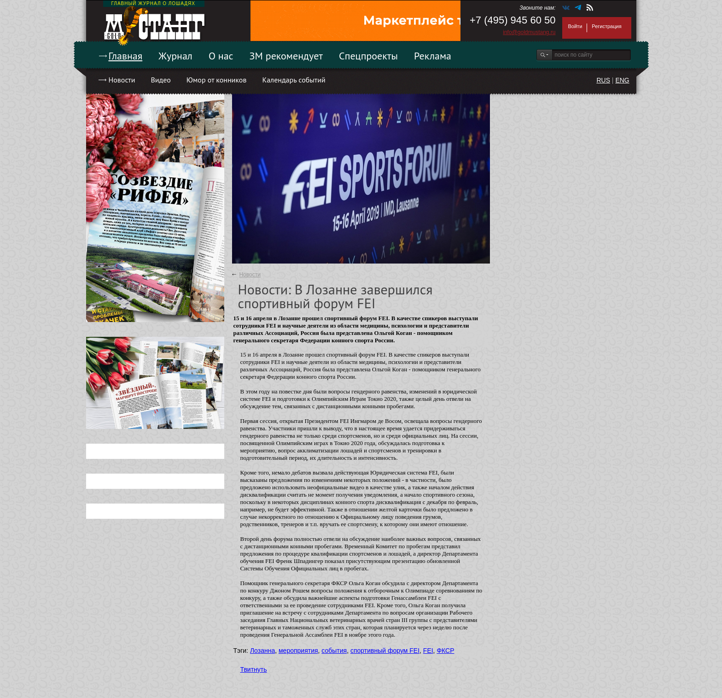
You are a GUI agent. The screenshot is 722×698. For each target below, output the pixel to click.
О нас (221, 55)
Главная (126, 55)
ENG (622, 80)
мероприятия (298, 650)
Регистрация (606, 26)
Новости (122, 79)
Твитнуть (253, 669)
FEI (428, 650)
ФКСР (445, 650)
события (334, 650)
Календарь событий (293, 79)
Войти (575, 26)
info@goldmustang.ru (529, 32)
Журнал (175, 55)
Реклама (432, 55)
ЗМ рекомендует (286, 55)
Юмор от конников (216, 79)
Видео (160, 79)
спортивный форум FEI (384, 650)
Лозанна (262, 650)
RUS (603, 80)
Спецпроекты (368, 55)
